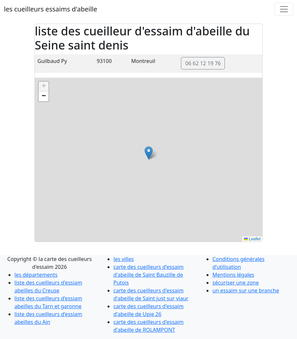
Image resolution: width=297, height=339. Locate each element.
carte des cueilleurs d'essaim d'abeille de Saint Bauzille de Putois (148, 274)
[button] (149, 153)
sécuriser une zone (235, 282)
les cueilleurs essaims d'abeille (50, 9)
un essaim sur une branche (245, 290)
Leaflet (252, 239)
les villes (123, 259)
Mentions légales (233, 274)
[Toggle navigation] (284, 9)
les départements (35, 274)
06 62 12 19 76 (203, 63)
